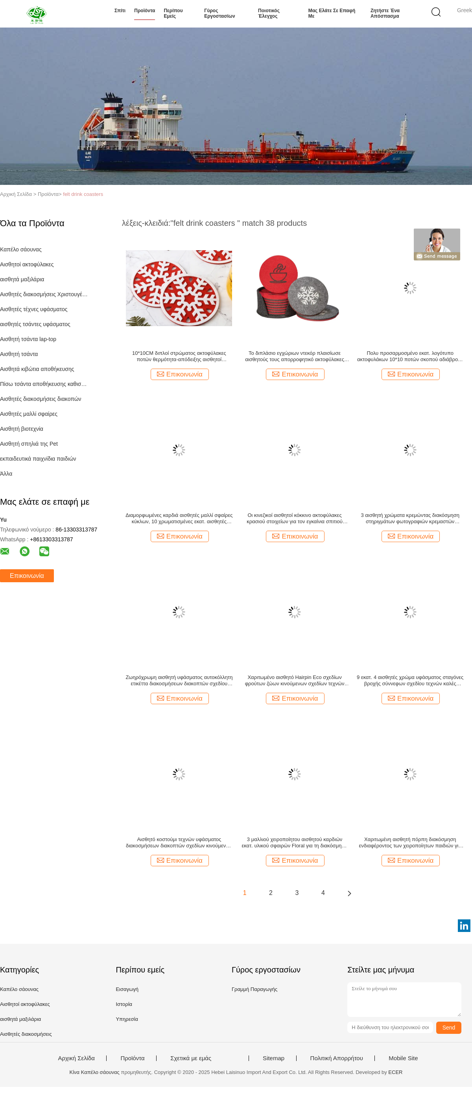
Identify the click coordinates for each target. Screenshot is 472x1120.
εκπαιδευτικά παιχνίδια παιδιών (38, 459)
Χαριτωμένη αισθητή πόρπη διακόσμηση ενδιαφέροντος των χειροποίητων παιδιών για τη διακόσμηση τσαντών (410, 842)
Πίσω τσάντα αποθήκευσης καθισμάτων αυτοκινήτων (44, 384)
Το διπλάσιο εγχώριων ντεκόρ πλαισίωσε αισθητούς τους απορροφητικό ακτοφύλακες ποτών (294, 356)
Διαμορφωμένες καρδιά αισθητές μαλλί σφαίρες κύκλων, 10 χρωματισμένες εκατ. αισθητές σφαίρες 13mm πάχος (178, 518)
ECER (395, 1072)
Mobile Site (403, 1058)
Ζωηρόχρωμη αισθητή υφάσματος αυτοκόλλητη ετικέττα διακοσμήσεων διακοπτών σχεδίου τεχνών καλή (178, 680)
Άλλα (6, 474)
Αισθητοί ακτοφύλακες (27, 264)
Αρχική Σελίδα (76, 1058)
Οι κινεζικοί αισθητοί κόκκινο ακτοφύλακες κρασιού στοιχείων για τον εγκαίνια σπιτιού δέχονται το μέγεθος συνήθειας (295, 518)
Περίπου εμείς (173, 13)
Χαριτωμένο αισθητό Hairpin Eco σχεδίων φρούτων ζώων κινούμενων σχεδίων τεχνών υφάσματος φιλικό (295, 680)
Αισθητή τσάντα (19, 354)
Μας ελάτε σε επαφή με (332, 13)
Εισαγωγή (127, 989)
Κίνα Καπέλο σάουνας (95, 1072)
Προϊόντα (144, 10)
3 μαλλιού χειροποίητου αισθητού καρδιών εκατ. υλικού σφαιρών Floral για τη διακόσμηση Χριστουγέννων (294, 842)
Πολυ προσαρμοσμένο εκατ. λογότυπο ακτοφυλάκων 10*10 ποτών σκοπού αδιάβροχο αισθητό (410, 356)
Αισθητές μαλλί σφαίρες (28, 414)
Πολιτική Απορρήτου (336, 1058)
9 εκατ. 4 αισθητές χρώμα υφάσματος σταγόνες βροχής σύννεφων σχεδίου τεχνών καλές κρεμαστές (410, 680)
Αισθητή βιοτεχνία (21, 429)
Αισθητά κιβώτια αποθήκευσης (37, 369)
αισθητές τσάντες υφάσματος (35, 324)
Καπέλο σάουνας (21, 249)
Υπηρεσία (127, 1019)
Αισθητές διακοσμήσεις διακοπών (40, 399)
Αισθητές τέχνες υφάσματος (34, 309)
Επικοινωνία (27, 575)
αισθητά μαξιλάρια (22, 279)
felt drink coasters (83, 194)
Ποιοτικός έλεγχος (269, 13)
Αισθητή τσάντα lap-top (28, 339)
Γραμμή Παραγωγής (254, 989)
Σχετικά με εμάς (190, 1058)
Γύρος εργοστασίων (219, 13)
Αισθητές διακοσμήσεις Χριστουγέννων (44, 294)
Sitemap (273, 1058)
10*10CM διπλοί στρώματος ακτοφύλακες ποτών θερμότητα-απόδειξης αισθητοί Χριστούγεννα (179, 356)
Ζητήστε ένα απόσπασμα (385, 13)
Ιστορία (124, 1004)
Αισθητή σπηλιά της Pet (29, 444)
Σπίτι (119, 10)
